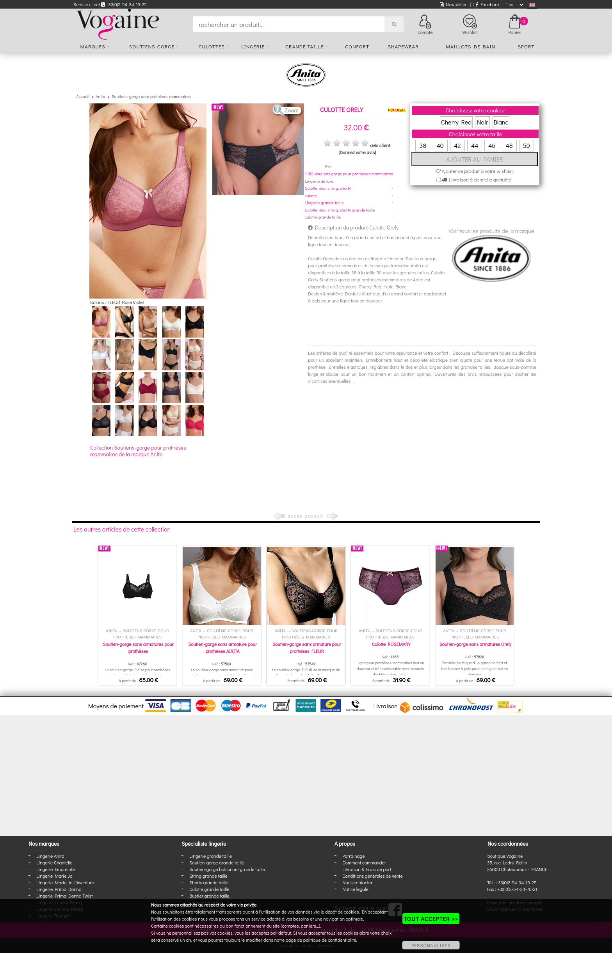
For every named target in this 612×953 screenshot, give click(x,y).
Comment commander (364, 862)
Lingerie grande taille (324, 202)
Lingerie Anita (50, 856)
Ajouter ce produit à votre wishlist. (475, 170)
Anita (100, 96)
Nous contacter (357, 882)
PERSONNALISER (430, 945)
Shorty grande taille (208, 882)
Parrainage (353, 856)
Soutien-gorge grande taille (216, 862)
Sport (526, 46)
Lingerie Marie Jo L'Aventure (65, 882)
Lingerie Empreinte (55, 869)
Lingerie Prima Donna (59, 889)
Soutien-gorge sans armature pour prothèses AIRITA (222, 647)
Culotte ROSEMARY (391, 644)
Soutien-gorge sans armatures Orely (475, 644)
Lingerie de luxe (319, 181)
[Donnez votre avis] (357, 152)
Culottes (212, 46)
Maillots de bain (470, 46)
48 (509, 145)
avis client (380, 145)
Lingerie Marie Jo (54, 876)
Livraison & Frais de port (366, 869)
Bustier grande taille (209, 896)
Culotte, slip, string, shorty (328, 188)
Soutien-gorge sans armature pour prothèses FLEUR (306, 647)
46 (491, 145)
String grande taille (208, 876)
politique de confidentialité (329, 940)
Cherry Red (456, 122)
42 (457, 145)
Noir (482, 122)
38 (423, 145)
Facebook (488, 4)
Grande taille (304, 46)
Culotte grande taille (209, 889)
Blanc (501, 122)
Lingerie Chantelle (54, 862)
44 (474, 145)
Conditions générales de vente (372, 876)
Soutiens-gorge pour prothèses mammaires (151, 96)
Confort (357, 46)
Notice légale (355, 889)
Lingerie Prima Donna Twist (64, 896)
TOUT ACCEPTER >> (431, 919)
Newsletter (453, 4)
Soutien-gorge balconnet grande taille (227, 869)
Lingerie (253, 46)
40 (440, 145)
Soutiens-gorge (151, 46)
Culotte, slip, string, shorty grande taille (340, 210)
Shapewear (403, 46)
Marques (92, 46)
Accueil (82, 96)
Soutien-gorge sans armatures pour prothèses (138, 647)
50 (526, 145)
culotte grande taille (323, 217)
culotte (311, 195)
